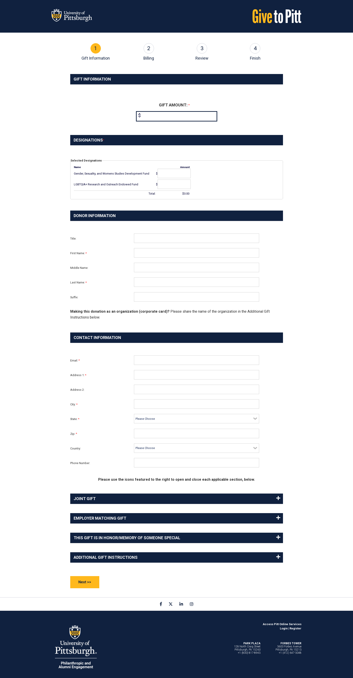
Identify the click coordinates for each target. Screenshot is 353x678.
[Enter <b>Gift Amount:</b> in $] (176, 116)
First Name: (78, 253)
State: (74, 419)
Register (295, 628)
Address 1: (78, 375)
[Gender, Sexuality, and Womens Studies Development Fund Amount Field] (174, 173)
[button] (176, 499)
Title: (73, 238)
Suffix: (74, 297)
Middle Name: (79, 267)
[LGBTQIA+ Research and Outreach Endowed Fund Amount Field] (174, 184)
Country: (75, 448)
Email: (75, 360)
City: (73, 404)
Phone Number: (80, 463)
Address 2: (77, 389)
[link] (161, 604)
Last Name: (78, 282)
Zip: (73, 434)
